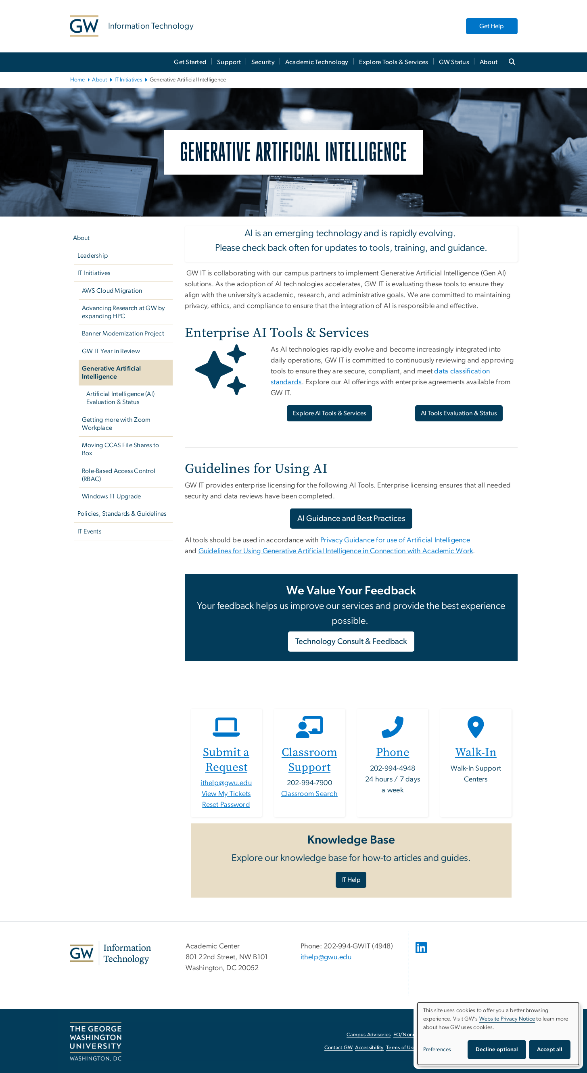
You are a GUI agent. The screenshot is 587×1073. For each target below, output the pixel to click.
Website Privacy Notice (507, 1019)
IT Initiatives (129, 80)
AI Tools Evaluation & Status (459, 413)
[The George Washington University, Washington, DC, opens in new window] (95, 1041)
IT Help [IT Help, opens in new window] (351, 880)
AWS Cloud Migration (112, 291)
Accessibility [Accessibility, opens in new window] (369, 1047)
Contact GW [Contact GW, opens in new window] (338, 1047)
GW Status (454, 62)
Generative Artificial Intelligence (111, 372)
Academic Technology (317, 62)
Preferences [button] (437, 1049)
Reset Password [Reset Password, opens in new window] (226, 804)
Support (229, 62)
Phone (392, 752)
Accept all (549, 1049)
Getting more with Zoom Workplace (116, 424)
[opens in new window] (422, 953)
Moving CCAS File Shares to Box (120, 449)
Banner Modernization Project (123, 333)
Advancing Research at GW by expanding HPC (123, 312)
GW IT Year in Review (111, 351)
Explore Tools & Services (393, 62)
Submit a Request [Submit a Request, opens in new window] (226, 759)
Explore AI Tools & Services (329, 413)
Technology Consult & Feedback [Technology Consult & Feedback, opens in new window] (351, 642)
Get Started (190, 62)
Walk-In (476, 752)
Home (77, 80)
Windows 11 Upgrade (111, 496)
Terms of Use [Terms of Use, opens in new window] (401, 1047)
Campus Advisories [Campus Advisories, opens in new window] (369, 1035)
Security (263, 62)
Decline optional (497, 1049)
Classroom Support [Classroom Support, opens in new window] (309, 759)
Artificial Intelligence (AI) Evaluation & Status (120, 398)
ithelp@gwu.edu (226, 783)
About (488, 62)
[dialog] (498, 1033)
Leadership (92, 255)
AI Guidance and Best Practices (351, 519)
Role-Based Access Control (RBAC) (118, 475)
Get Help (491, 26)
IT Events (89, 531)
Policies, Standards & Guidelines (122, 513)
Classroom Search (309, 794)
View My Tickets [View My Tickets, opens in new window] (226, 794)
